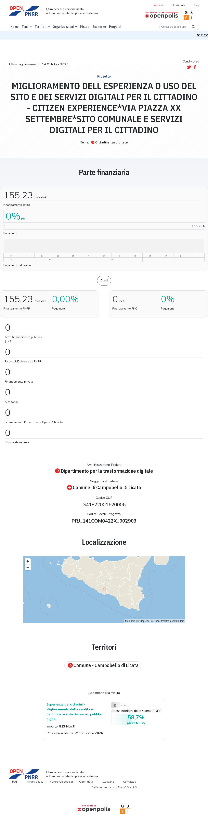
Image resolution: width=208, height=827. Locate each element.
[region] (104, 589)
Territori (41, 27)
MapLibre (130, 621)
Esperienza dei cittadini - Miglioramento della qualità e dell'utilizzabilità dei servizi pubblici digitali (75, 711)
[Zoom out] (28, 567)
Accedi (158, 5)
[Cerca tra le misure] (173, 26)
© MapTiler (143, 621)
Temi (25, 27)
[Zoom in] (28, 561)
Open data (178, 5)
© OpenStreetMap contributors (167, 621)
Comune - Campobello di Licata (103, 665)
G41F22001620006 (104, 504)
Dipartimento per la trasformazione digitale (104, 471)
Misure (84, 27)
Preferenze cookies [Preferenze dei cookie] (61, 782)
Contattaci (129, 782)
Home (14, 27)
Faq (196, 5)
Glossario (108, 782)
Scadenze (99, 27)
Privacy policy (34, 782)
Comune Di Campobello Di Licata (104, 487)
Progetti (115, 27)
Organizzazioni (63, 27)
